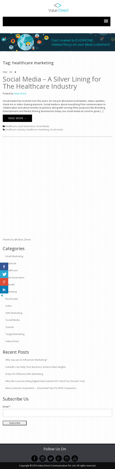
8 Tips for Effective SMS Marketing (24, 374)
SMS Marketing (13, 313)
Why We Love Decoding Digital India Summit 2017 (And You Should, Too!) (45, 381)
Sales (8, 305)
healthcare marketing (38, 129)
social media (56, 129)
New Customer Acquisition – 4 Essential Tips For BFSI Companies (40, 388)
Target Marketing (14, 334)
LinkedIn (10, 284)
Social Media (42, 126)
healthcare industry (16, 129)
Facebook (10, 263)
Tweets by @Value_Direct (17, 239)
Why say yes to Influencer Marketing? (26, 359)
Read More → (17, 118)
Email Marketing (14, 256)
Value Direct (20, 93)
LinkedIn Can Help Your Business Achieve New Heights (35, 367)
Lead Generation (26, 126)
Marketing (11, 291)
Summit (9, 327)
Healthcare (11, 126)
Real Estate (11, 298)
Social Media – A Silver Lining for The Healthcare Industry (52, 83)
